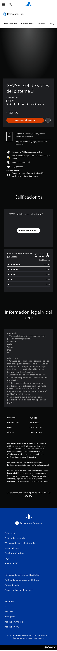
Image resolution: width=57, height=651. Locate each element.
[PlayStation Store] (14, 13)
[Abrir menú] (3, 4)
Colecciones (27, 23)
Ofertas (41, 23)
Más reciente (10, 23)
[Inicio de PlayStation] (28, 4)
